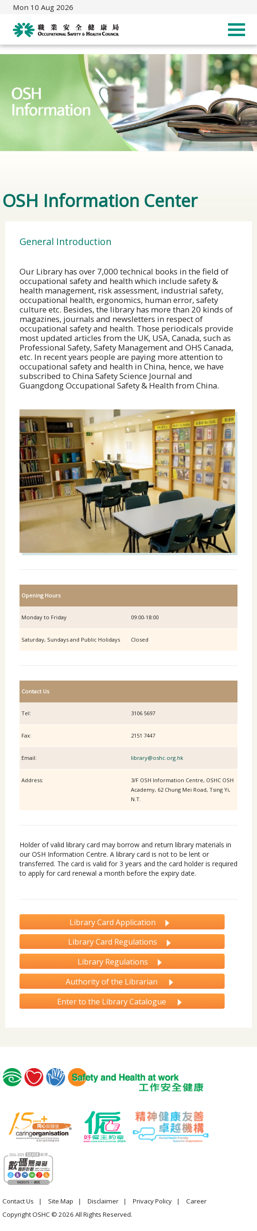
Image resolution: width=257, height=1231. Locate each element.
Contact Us (18, 1201)
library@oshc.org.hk (157, 757)
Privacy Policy (152, 1201)
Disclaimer (103, 1201)
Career (196, 1201)
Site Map (60, 1201)
